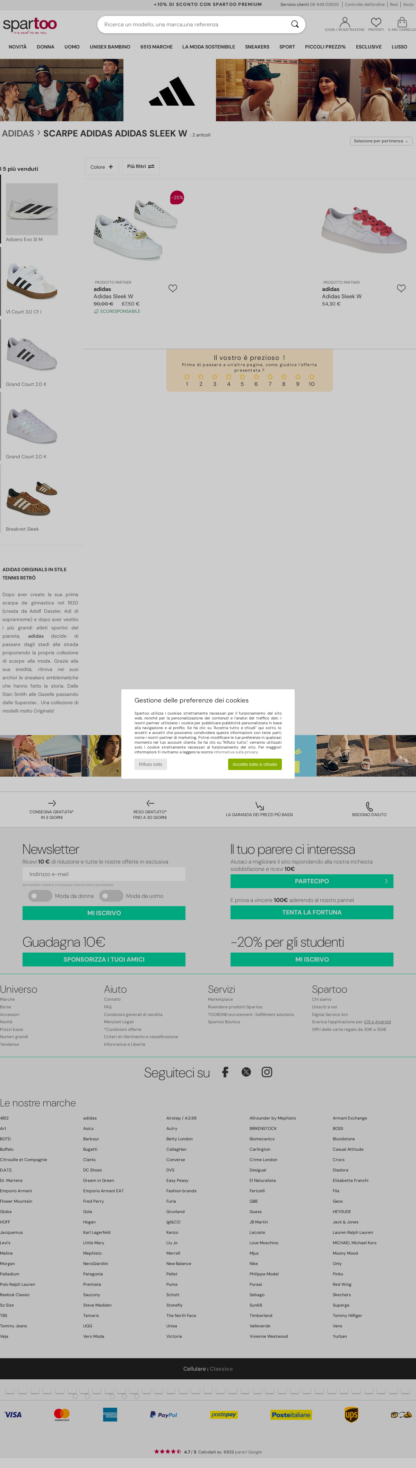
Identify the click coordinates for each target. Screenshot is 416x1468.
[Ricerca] (295, 24)
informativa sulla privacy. (236, 752)
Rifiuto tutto (150, 764)
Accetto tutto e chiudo (255, 764)
